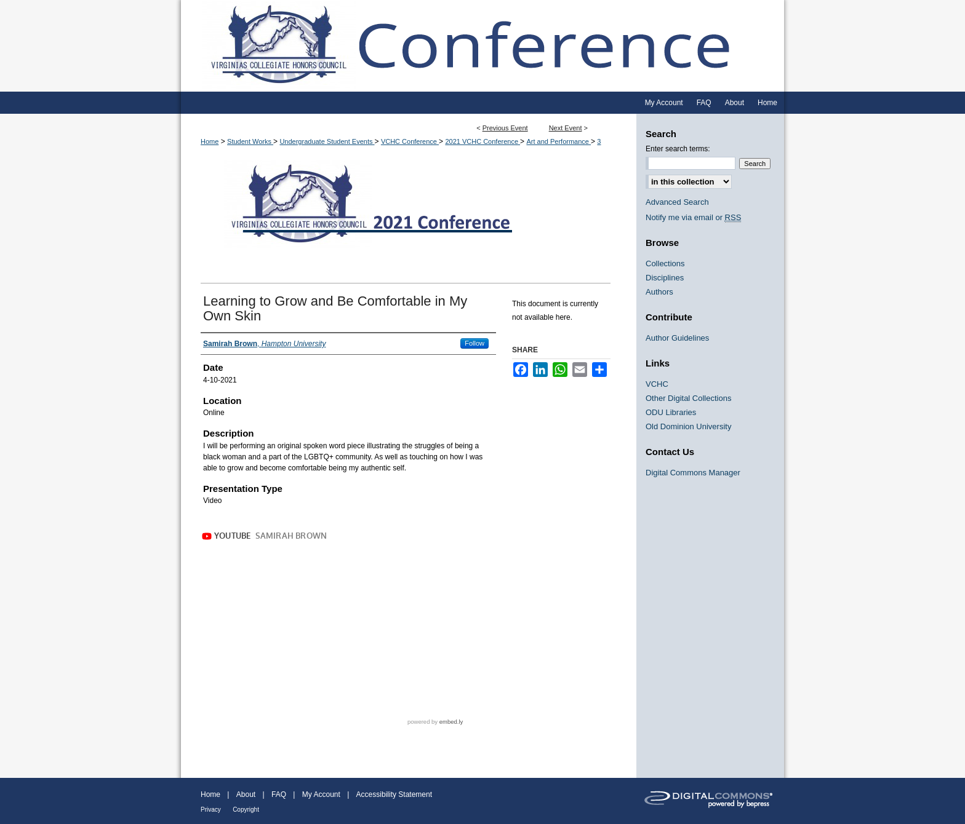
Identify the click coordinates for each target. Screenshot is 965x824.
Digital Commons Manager (693, 472)
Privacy (211, 809)
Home (209, 141)
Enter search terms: (678, 149)
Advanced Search (677, 202)
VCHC (657, 384)
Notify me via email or (693, 217)
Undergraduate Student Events (326, 141)
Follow (474, 343)
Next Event (565, 128)
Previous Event (505, 128)
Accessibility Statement (394, 794)
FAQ (278, 794)
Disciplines (665, 277)
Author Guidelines (677, 338)
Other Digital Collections (688, 398)
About (245, 794)
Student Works (250, 141)
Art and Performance (558, 141)
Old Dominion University (688, 426)
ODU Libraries (671, 412)
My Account (321, 794)
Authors (659, 291)
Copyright (246, 809)
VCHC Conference (410, 141)
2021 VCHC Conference (482, 141)
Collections (665, 263)
